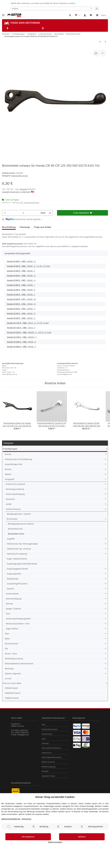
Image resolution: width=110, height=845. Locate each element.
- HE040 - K (21, 290)
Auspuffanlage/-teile (13, 464)
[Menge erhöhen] (50, 213)
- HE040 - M (21, 299)
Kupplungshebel (14, 573)
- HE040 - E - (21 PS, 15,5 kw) (28, 266)
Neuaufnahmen (11, 643)
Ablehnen (60, 840)
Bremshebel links (15, 529)
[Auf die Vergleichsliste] (96, 53)
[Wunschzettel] (91, 15)
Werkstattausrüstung (14, 658)
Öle (6, 648)
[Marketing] (34, 829)
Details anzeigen (95, 842)
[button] (70, 15)
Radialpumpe (12, 578)
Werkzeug (9, 668)
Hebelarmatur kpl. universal (19, 549)
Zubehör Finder (48, 776)
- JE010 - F (21, 327)
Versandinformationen (51, 748)
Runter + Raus (11, 653)
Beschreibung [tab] (9, 227)
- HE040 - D (21, 261)
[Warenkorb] (101, 15)
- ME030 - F (21, 337)
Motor (7, 638)
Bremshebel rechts (19, 175)
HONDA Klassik (11, 688)
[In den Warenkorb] (82, 213)
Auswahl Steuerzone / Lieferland (18, 192)
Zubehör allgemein (13, 673)
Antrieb (8, 454)
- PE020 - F (21, 346)
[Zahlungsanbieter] (83, 829)
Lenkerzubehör (12, 593)
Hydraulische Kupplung (17, 553)
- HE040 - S (21, 318)
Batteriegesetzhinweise (52, 757)
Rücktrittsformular (49, 729)
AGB (43, 738)
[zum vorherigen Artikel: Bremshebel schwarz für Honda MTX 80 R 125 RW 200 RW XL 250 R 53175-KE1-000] (100, 41)
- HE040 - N (21, 304)
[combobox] (52, 8)
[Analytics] (59, 829)
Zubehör (10, 588)
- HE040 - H (21, 280)
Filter (7, 633)
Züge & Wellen (12, 628)
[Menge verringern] (5, 213)
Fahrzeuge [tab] (25, 227)
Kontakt (45, 771)
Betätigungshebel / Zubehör (19, 514)
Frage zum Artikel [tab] (42, 227)
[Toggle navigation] (3, 14)
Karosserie (10, 499)
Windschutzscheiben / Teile (17, 623)
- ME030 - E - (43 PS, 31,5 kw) (29, 332)
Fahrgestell (9, 479)
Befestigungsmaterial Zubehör (21, 524)
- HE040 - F (21, 271)
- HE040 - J (21, 285)
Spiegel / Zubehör (13, 608)
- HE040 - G (21, 275)
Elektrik (8, 474)
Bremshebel (12, 519)
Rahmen (9, 603)
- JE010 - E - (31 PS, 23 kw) (28, 323)
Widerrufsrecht (48, 762)
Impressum (46, 752)
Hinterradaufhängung (15, 494)
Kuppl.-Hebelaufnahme (17, 558)
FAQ (43, 724)
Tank (8, 613)
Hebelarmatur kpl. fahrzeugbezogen (22, 544)
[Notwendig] (9, 829)
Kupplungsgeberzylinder (17, 568)
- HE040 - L (21, 294)
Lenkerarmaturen (13, 509)
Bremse (8, 469)
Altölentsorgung (48, 766)
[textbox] (52, 8)
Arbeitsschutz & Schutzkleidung (18, 459)
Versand (23, 189)
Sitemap (45, 743)
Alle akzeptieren (21, 840)
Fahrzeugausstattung (15, 489)
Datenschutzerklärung (10, 822)
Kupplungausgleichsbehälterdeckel (22, 563)
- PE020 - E (21, 342)
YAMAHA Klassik (12, 698)
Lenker (9, 504)
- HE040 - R (21, 313)
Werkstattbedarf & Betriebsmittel (19, 663)
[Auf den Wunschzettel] (102, 53)
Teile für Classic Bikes (12, 683)
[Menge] (23, 213)
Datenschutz (47, 734)
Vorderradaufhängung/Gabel (18, 618)
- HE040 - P (21, 308)
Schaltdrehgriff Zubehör (17, 583)
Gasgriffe (11, 539)
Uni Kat (8, 678)
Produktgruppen (10, 449)
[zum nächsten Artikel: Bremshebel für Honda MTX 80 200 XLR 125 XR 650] (105, 41)
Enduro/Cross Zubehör (15, 484)
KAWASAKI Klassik (12, 693)
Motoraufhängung (13, 598)
